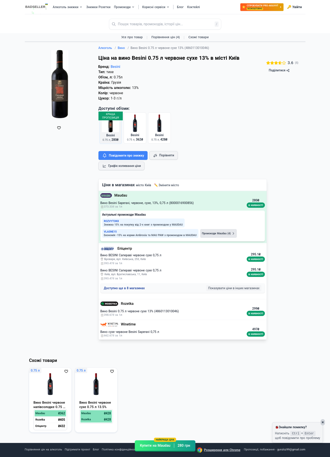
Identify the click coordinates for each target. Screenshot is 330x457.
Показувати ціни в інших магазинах (233, 288)
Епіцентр (124, 248)
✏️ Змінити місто (166, 185)
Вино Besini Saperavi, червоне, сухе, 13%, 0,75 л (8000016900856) (147, 203)
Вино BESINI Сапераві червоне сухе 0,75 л (130, 255)
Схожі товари (198, 37)
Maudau (120, 195)
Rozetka (127, 304)
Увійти (294, 7)
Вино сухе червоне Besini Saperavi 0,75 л (129, 332)
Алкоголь (107, 48)
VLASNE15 (110, 231)
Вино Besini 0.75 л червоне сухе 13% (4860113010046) (139, 311)
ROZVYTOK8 (111, 221)
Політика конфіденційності (119, 449)
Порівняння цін (165, 37)
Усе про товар (132, 37)
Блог (96, 449)
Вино (123, 48)
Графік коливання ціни (121, 166)
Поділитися (279, 70)
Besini (115, 67)
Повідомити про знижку (123, 155)
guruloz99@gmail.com (291, 449)
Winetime (128, 324)
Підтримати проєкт (77, 449)
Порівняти (163, 155)
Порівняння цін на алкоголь (43, 449)
